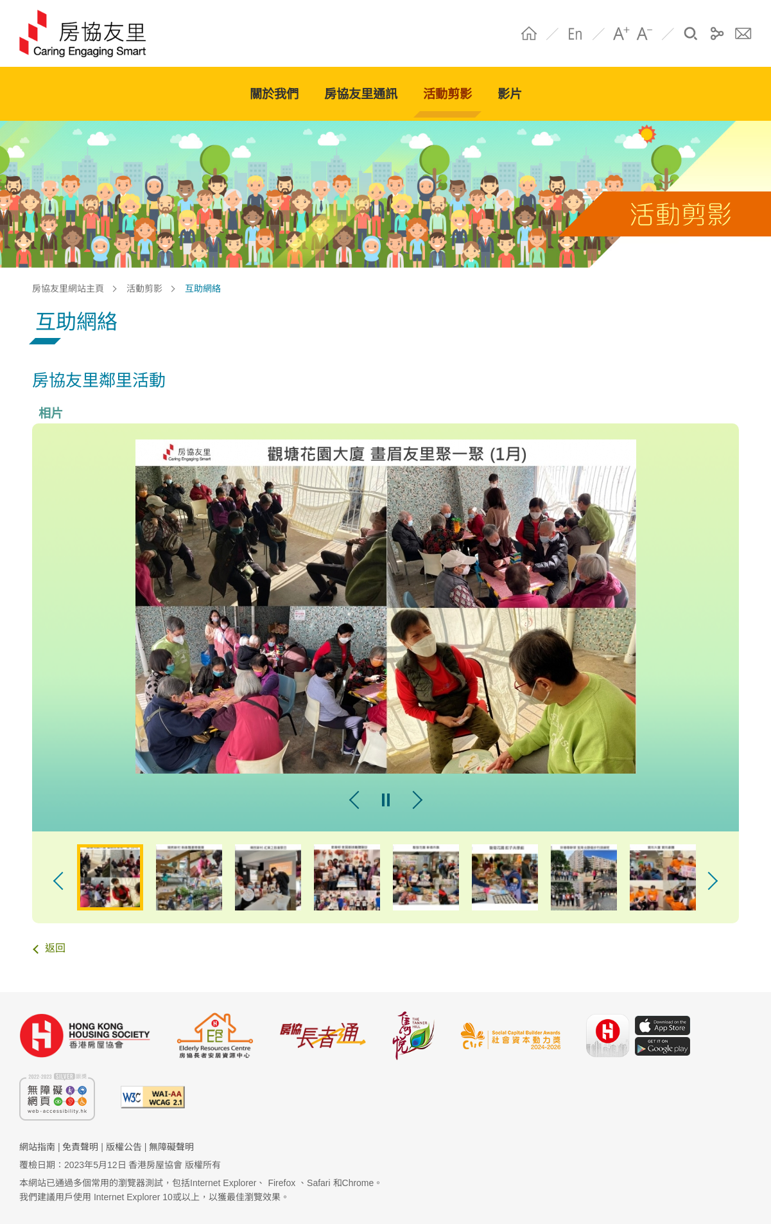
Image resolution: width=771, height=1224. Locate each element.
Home (529, 33)
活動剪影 (144, 288)
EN (575, 33)
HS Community (89, 33)
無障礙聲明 (171, 1147)
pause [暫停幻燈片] (386, 800)
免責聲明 (80, 1147)
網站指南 (37, 1147)
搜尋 (690, 33)
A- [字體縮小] (644, 33)
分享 (717, 33)
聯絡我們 (743, 33)
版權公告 (124, 1147)
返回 (55, 948)
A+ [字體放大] (621, 33)
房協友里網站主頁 (68, 288)
